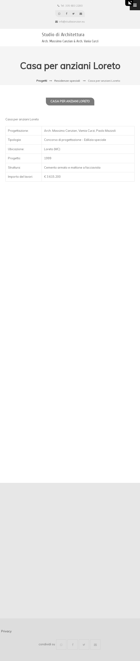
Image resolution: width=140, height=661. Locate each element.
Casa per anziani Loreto (70, 101)
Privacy (6, 631)
